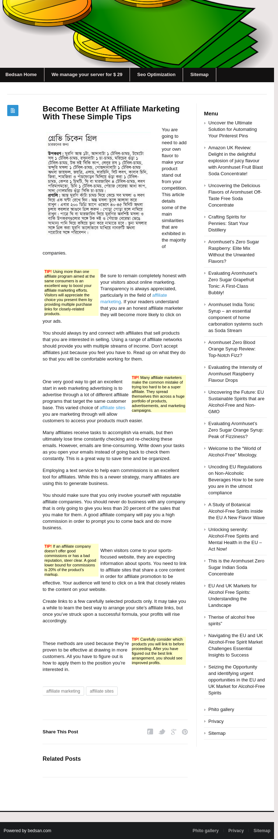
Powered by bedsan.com (27, 830)
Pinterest (185, 732)
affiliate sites (112, 407)
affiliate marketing (63, 691)
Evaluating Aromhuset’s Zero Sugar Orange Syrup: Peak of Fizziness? (236, 430)
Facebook (150, 732)
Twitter (162, 732)
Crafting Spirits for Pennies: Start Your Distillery (228, 223)
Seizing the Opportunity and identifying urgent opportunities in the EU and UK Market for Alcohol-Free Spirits (236, 680)
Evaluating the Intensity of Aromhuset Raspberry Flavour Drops (235, 374)
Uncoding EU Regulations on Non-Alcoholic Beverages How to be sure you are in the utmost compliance (236, 479)
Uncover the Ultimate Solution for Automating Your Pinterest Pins (232, 129)
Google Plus (174, 732)
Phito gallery (221, 709)
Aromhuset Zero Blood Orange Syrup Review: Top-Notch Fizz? (232, 349)
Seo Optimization (156, 74)
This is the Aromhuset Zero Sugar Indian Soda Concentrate (236, 567)
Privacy (216, 721)
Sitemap (199, 74)
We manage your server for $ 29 (87, 74)
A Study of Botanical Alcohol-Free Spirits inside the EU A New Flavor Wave (236, 511)
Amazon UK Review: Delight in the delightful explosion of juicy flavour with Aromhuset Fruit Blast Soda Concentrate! (235, 160)
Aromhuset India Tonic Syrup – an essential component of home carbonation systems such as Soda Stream (235, 317)
